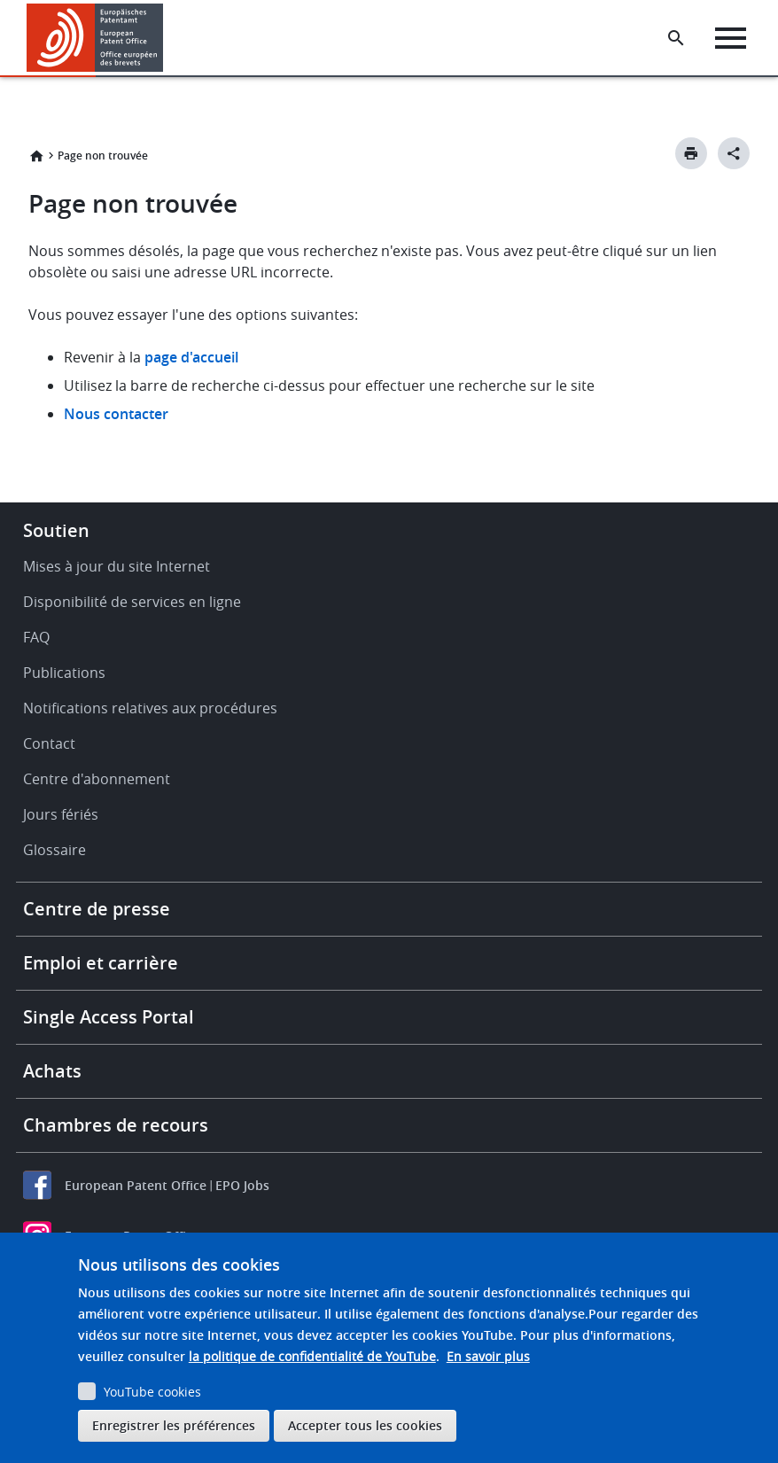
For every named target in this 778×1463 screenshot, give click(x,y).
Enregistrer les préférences (173, 1425)
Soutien (56, 530)
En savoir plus (488, 1356)
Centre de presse (96, 909)
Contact (49, 743)
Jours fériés (60, 814)
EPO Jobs (242, 1185)
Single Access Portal (108, 1017)
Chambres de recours (115, 1125)
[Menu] (730, 38)
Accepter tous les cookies (365, 1425)
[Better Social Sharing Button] (734, 153)
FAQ (36, 637)
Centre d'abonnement (96, 779)
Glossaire (54, 850)
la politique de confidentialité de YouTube (312, 1356)
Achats (52, 1071)
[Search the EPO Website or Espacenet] (676, 38)
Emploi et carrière (100, 963)
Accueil (36, 156)
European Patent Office (135, 1185)
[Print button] (691, 153)
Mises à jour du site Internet (116, 566)
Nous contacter (116, 414)
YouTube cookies (152, 1391)
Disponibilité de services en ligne (132, 601)
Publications (64, 672)
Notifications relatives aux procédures (150, 708)
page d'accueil (191, 357)
